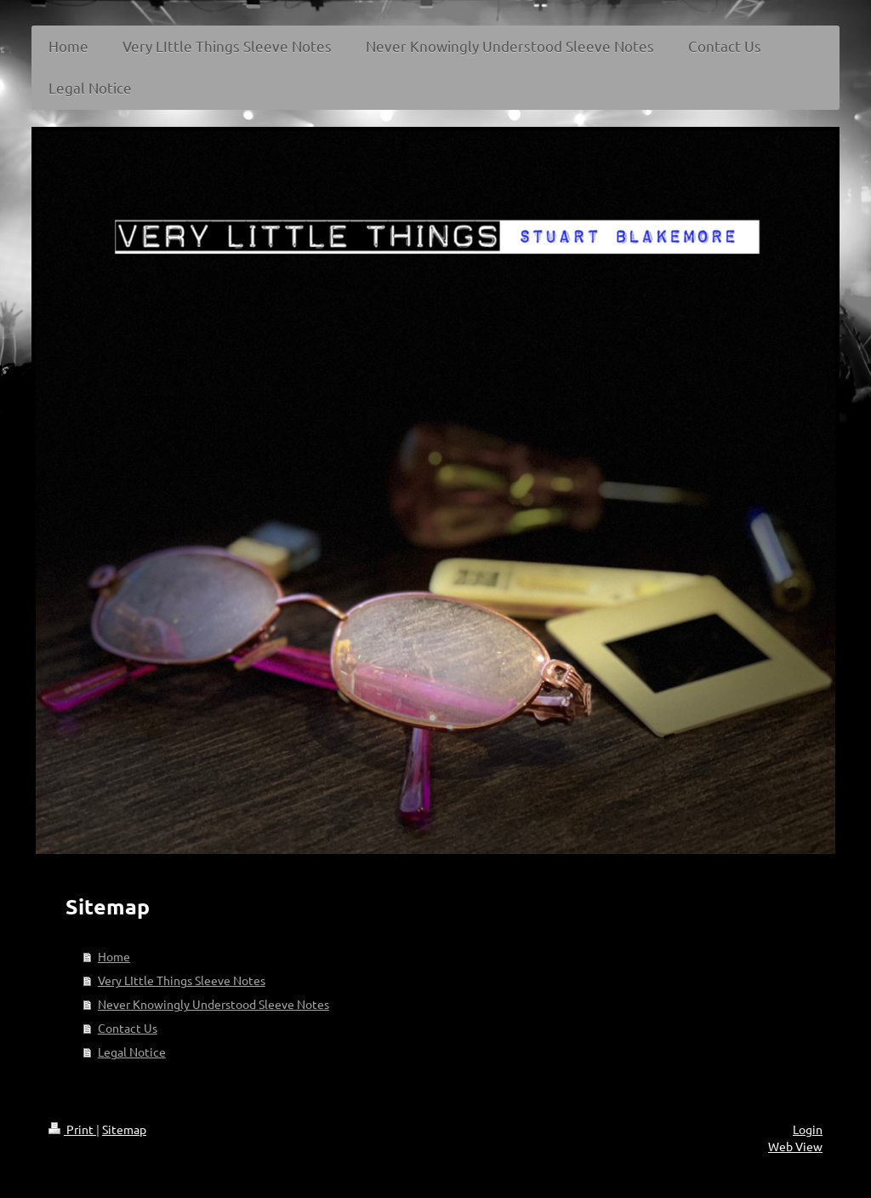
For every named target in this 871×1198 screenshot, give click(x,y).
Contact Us (127, 1027)
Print (72, 1129)
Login (808, 1129)
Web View (795, 1146)
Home (114, 956)
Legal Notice (132, 1051)
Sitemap (124, 1129)
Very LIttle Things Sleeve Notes (181, 980)
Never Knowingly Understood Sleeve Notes (213, 1004)
